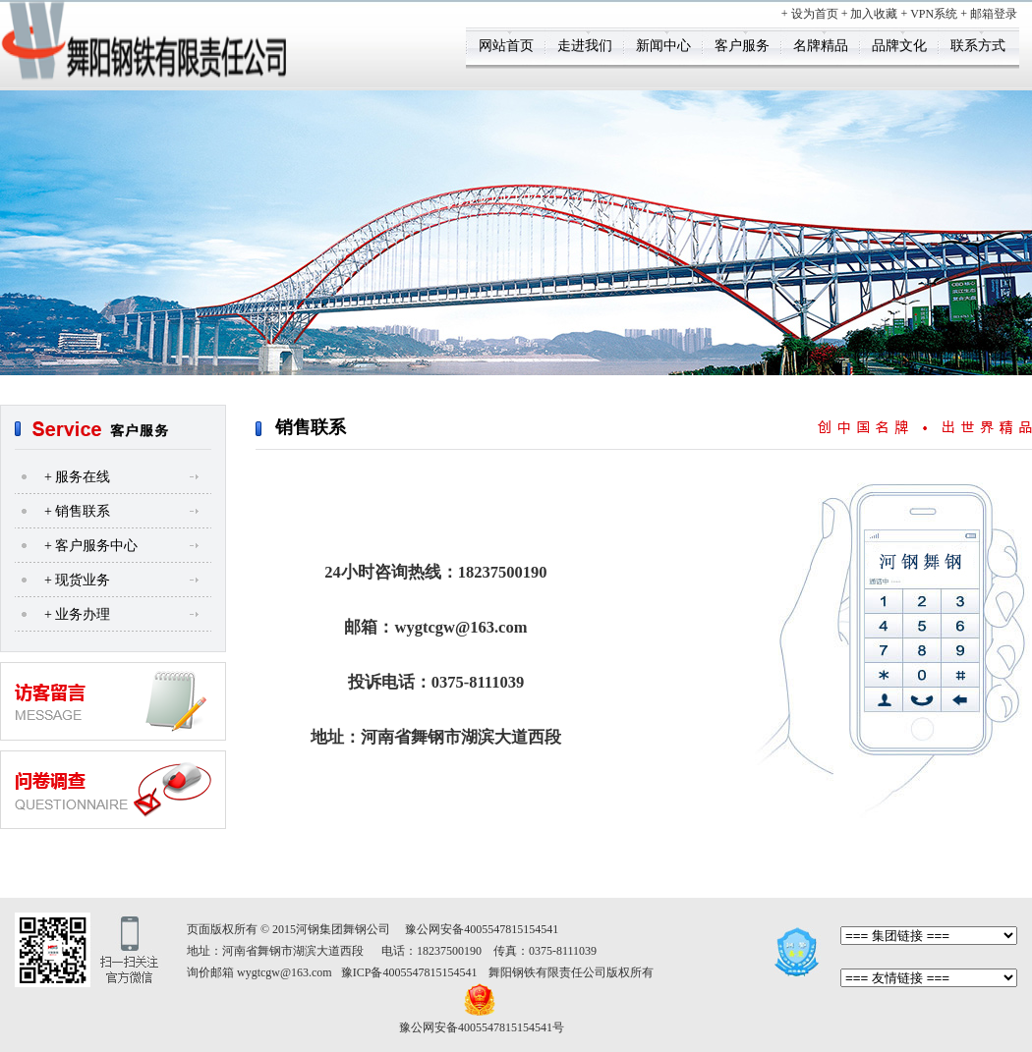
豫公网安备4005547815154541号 (481, 1027)
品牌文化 (899, 45)
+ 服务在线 (77, 477)
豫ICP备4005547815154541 (409, 972)
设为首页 (814, 14)
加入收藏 (873, 14)
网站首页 (506, 45)
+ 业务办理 (77, 614)
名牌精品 (820, 45)
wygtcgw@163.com (284, 972)
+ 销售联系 (77, 511)
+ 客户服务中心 (91, 545)
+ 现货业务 (77, 580)
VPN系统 (933, 14)
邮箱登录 (993, 14)
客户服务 (742, 45)
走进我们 (584, 45)
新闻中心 (663, 45)
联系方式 (977, 45)
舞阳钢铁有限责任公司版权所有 (571, 972)
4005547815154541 (511, 929)
